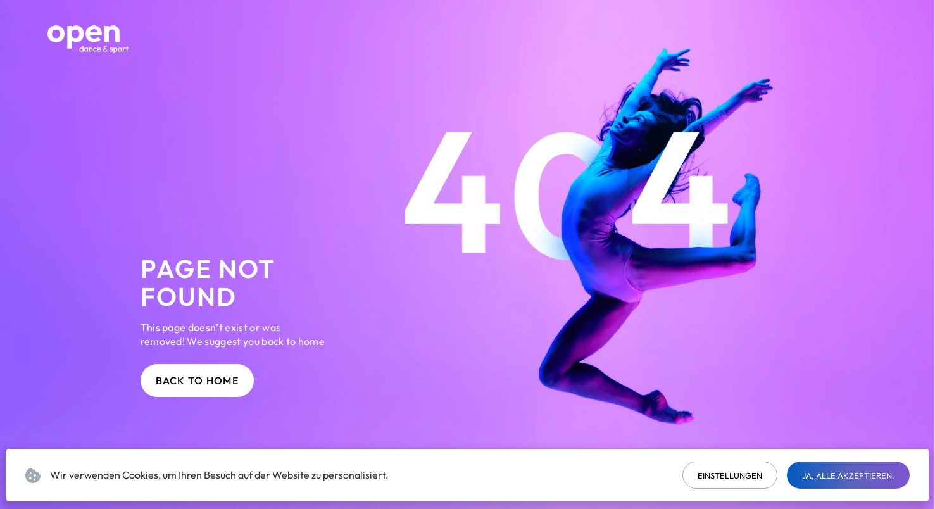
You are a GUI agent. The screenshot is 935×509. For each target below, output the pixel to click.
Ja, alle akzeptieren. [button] (848, 475)
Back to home (197, 380)
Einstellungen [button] (730, 475)
